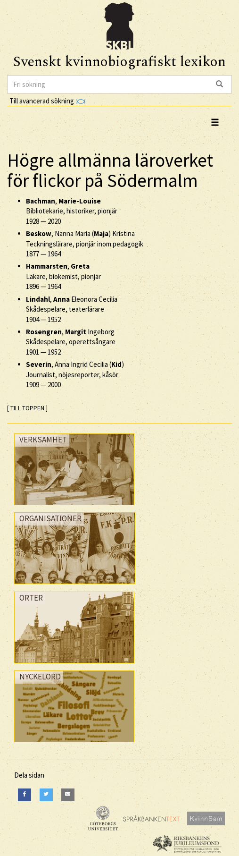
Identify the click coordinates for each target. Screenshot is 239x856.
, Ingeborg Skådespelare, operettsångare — (70, 341)
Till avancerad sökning (47, 100)
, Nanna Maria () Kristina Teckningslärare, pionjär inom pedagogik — (84, 243)
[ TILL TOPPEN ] (27, 408)
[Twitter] (46, 794)
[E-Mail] (67, 794)
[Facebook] (24, 794)
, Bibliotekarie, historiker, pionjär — (71, 211)
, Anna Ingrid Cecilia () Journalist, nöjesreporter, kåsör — (75, 374)
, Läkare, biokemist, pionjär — (63, 276)
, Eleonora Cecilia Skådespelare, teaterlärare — (71, 309)
